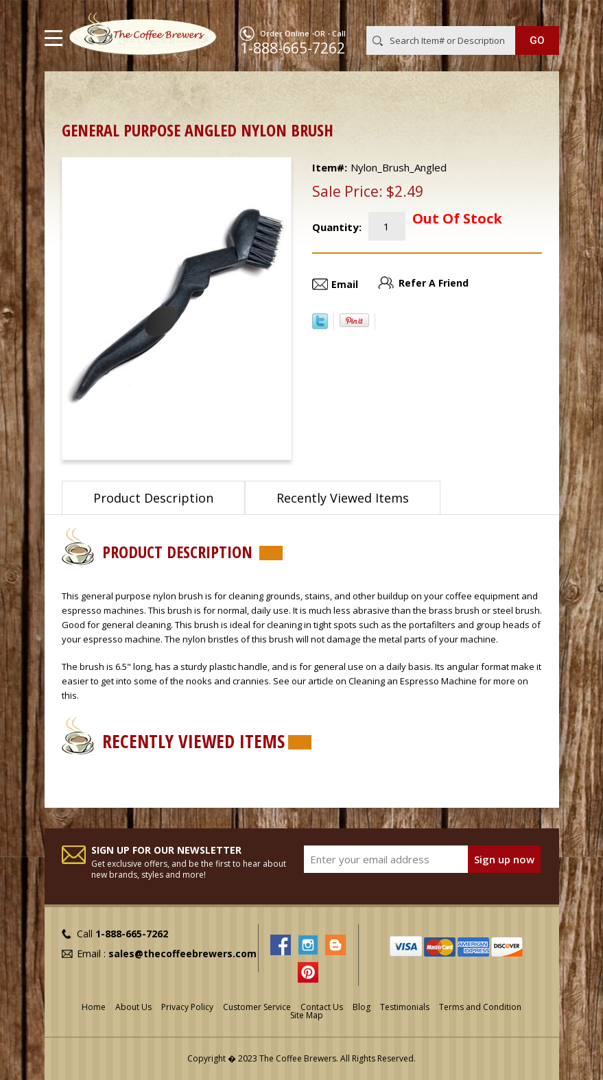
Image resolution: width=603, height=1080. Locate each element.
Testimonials (404, 1007)
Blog (361, 1007)
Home (75, 92)
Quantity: (337, 227)
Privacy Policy (187, 1007)
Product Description (153, 498)
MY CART (539, 13)
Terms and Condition (480, 1007)
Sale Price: (347, 191)
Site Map (306, 1015)
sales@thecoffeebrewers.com (182, 953)
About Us (133, 1007)
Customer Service (257, 1007)
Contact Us (321, 1007)
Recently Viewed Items (342, 498)
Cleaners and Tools (151, 92)
